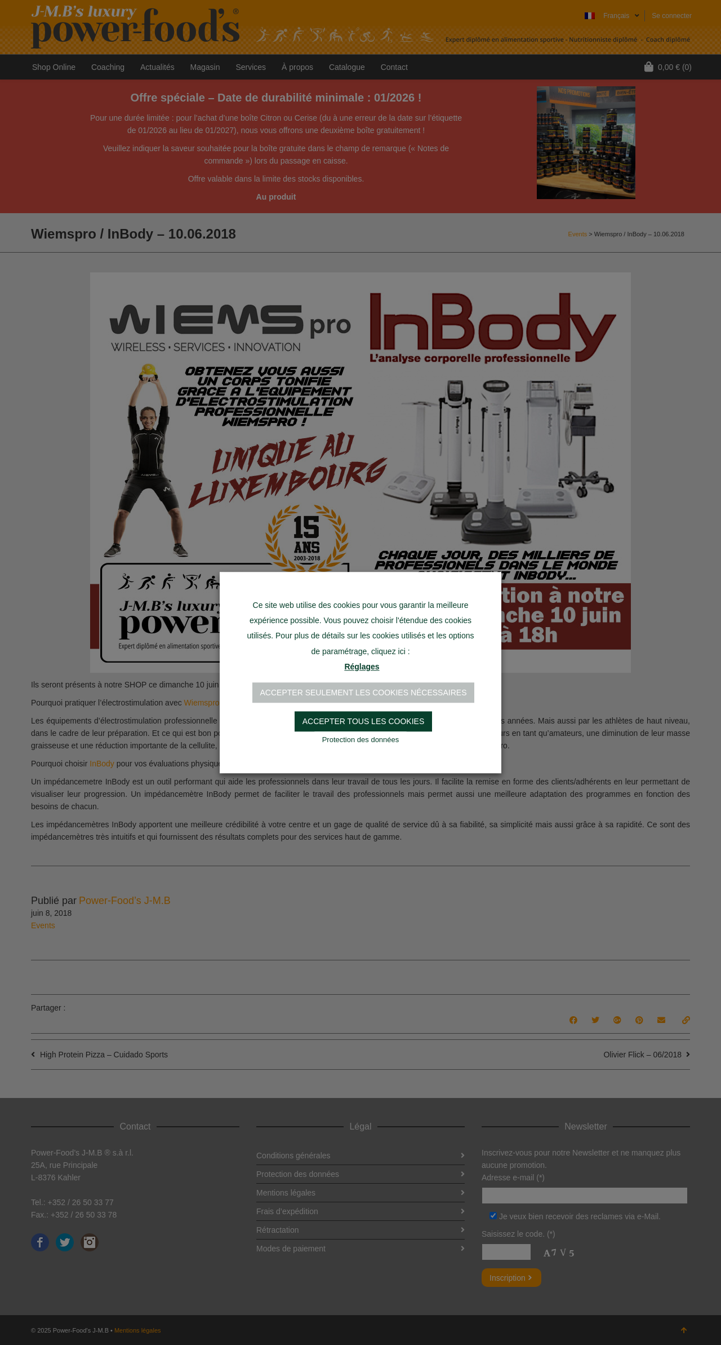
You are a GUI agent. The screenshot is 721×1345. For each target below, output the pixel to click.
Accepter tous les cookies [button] (363, 721)
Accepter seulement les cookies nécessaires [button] (363, 692)
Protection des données (360, 739)
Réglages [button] (361, 666)
